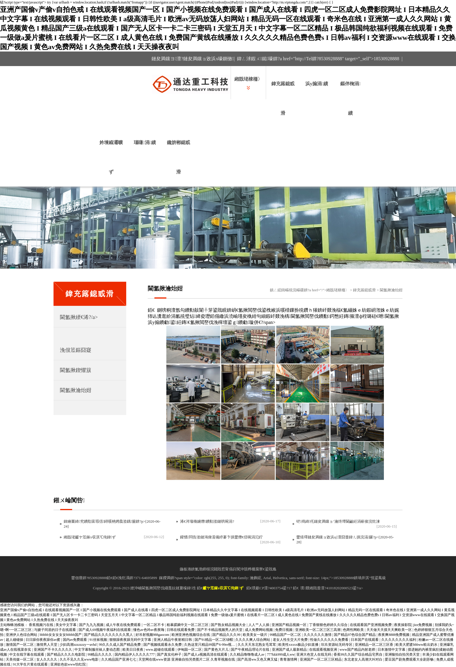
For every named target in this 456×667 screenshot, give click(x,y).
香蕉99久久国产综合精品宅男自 (358, 654)
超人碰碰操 (15, 640)
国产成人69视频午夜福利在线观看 (105, 630)
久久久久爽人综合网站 (253, 640)
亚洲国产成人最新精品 (290, 650)
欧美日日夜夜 (133, 650)
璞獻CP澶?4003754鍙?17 (272, 588)
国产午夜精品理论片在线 (250, 650)
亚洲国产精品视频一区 (289, 625)
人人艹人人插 (259, 625)
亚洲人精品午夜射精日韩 (173, 640)
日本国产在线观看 (365, 640)
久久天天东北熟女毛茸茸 (257, 645)
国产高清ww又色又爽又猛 (257, 659)
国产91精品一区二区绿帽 (214, 640)
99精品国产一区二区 (286, 635)
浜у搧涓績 (316, 83)
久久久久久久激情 (318, 635)
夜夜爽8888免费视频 (394, 635)
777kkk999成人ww (281, 654)
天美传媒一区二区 (20, 659)
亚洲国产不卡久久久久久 (53, 650)
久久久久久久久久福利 (399, 640)
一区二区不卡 (154, 625)
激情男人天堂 (47, 645)
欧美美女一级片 (255, 635)
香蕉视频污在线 (41, 625)
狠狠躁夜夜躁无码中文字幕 (130, 640)
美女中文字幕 (66, 625)
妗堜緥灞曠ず (111, 157)
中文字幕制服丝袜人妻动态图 (97, 650)
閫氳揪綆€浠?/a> (79, 317)
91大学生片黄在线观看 (31, 664)
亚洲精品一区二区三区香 (374, 645)
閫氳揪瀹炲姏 (75, 390)
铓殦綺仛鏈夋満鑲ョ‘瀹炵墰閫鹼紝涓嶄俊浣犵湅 (338, 521)
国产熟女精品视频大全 (229, 625)
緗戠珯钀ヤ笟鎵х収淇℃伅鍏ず (90, 537)
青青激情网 (289, 659)
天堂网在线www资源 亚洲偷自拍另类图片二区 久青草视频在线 (187, 659)
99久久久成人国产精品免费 (120, 645)
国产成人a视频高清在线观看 (206, 654)
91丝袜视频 (99, 640)
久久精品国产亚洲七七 (119, 659)
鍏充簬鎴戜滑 (283, 98)
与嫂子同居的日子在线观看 (55, 630)
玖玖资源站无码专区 (337, 645)
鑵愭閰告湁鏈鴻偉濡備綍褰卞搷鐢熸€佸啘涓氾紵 (221, 537)
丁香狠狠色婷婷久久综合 (328, 625)
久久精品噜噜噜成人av (247, 654)
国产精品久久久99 (226, 635)
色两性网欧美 (354, 630)
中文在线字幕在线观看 (27, 654)
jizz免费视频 (423, 625)
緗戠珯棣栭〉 (248, 79)
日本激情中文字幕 (391, 650)
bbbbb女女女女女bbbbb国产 (61, 635)
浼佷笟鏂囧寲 (75, 350)
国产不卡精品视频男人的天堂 (220, 630)
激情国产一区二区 (20, 645)
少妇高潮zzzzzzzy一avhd (78, 645)
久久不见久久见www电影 (79, 659)
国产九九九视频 (91, 625)
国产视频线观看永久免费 (163, 645)
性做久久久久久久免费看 (329, 640)
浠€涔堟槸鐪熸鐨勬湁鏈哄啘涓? (207, 521)
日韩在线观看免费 (181, 630)
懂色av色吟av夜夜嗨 (149, 630)
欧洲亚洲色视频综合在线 (191, 635)
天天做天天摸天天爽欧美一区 (389, 630)
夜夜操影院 (403, 625)
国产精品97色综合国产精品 (355, 635)
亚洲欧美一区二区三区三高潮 (318, 630)
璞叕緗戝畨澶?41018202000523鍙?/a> (331, 588)
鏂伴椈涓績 (350, 98)
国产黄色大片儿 (216, 650)
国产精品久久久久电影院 (66, 654)
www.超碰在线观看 (161, 650)
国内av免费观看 (75, 640)
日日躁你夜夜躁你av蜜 (43, 640)
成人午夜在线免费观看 (124, 625)
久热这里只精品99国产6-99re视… (210, 645)
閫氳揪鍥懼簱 (75, 370)
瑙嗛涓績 (145, 142)
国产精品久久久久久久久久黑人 (109, 635)
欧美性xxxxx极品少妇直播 (298, 645)
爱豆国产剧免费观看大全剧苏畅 (409, 659)
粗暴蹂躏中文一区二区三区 (188, 625)
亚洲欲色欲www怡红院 (68, 664)
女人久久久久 (47, 659)
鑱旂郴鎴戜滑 (178, 157)
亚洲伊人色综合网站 (22, 635)
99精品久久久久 (100, 654)
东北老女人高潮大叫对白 (363, 659)
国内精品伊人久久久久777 (135, 654)
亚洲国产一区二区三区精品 (321, 659)
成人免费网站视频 (259, 630)
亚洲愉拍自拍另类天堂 (403, 654)
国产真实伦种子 (169, 654)
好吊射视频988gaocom (153, 635)
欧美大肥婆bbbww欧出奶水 (417, 645)
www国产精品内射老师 (358, 650)
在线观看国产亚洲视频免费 (371, 625)
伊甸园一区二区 (190, 650)
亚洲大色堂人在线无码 (314, 654)
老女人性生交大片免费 (291, 640)
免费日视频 (284, 630)
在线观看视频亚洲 (323, 650)
